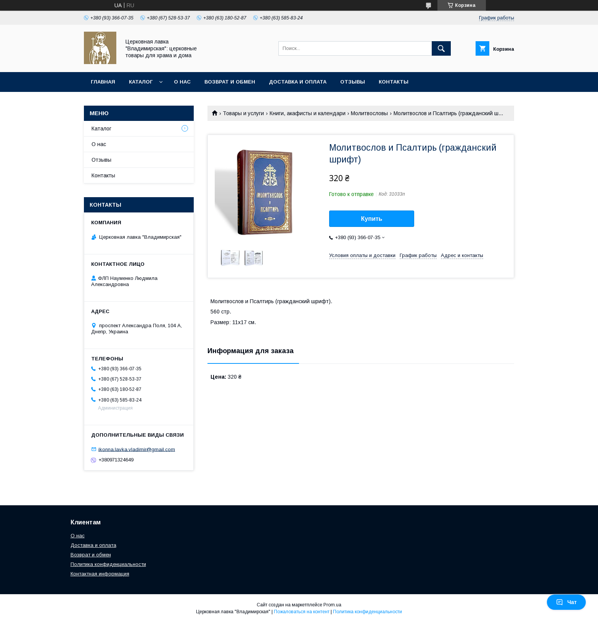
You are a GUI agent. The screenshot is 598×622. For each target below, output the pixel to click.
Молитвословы (369, 113)
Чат (566, 602)
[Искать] (441, 48)
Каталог (141, 82)
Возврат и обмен (229, 82)
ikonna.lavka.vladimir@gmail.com (136, 449)
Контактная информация (100, 574)
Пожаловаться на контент (302, 611)
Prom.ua (332, 605)
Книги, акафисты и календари (308, 113)
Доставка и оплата (297, 82)
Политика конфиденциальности (108, 564)
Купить (372, 218)
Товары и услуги (243, 113)
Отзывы (352, 82)
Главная (103, 82)
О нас (182, 82)
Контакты (393, 82)
